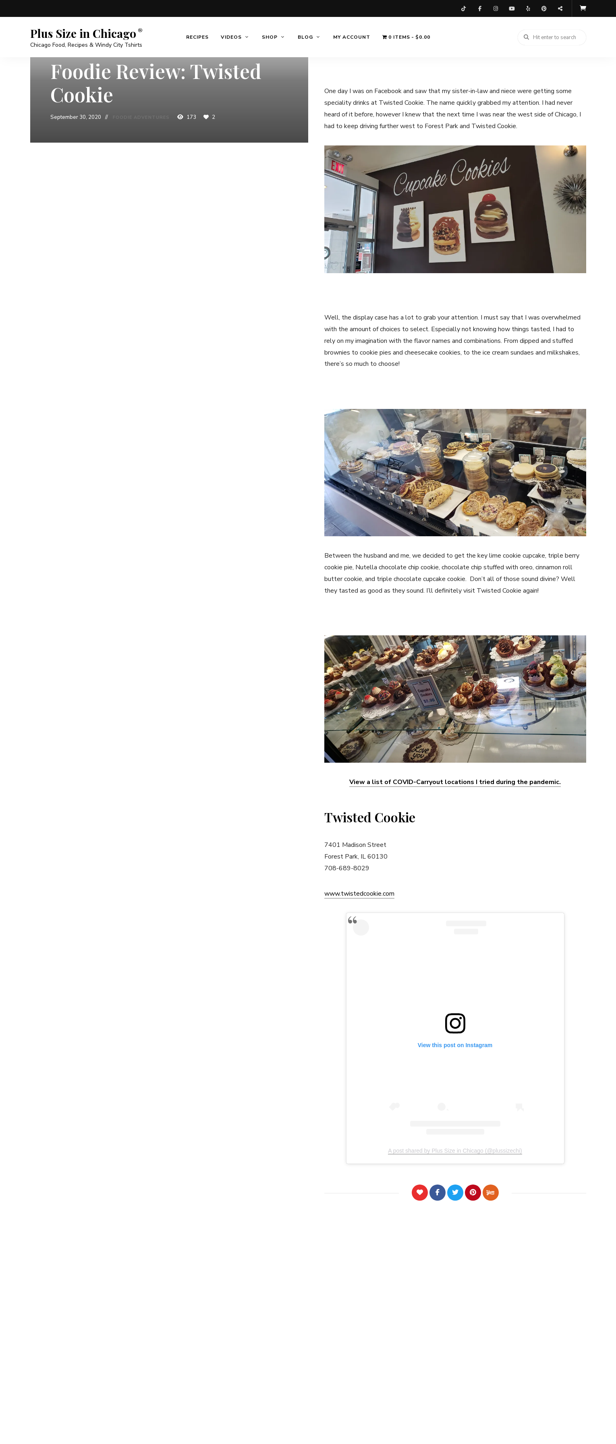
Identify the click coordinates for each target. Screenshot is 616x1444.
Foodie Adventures (141, 117)
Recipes (197, 36)
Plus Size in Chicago (83, 32)
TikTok (464, 8)
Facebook (480, 8)
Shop (270, 36)
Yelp (528, 8)
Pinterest (544, 8)
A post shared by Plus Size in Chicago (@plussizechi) (455, 1150)
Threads (560, 8)
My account (351, 36)
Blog (305, 36)
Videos (231, 36)
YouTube (512, 8)
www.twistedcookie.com (359, 892)
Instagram (496, 8)
